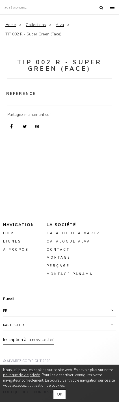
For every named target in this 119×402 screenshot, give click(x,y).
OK (59, 394)
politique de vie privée (21, 375)
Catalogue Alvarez (73, 233)
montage (59, 258)
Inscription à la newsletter (28, 340)
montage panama (70, 274)
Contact (58, 250)
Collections (36, 24)
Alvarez (15, 7)
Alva (60, 24)
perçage (58, 266)
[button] (59, 310)
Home (10, 24)
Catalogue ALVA (68, 241)
